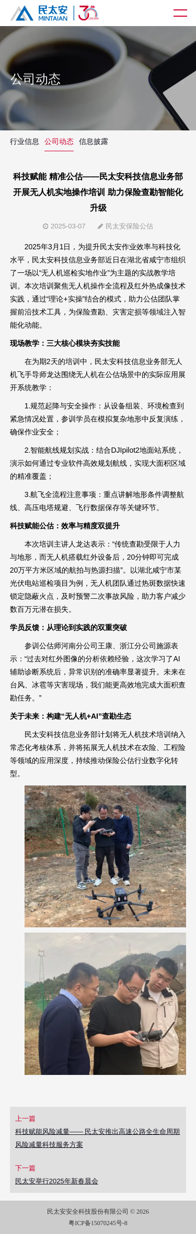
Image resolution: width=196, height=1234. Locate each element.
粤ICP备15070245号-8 (98, 1223)
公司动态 (59, 141)
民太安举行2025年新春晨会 (56, 1181)
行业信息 (24, 141)
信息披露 (93, 141)
